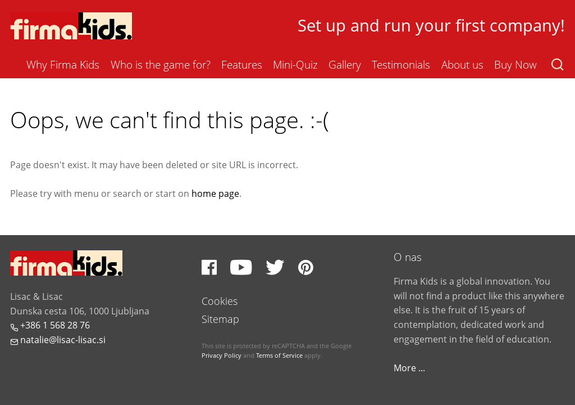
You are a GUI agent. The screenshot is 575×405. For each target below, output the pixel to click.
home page (215, 193)
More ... (409, 368)
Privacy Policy (221, 355)
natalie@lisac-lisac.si (58, 340)
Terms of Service (279, 355)
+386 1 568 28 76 (50, 325)
